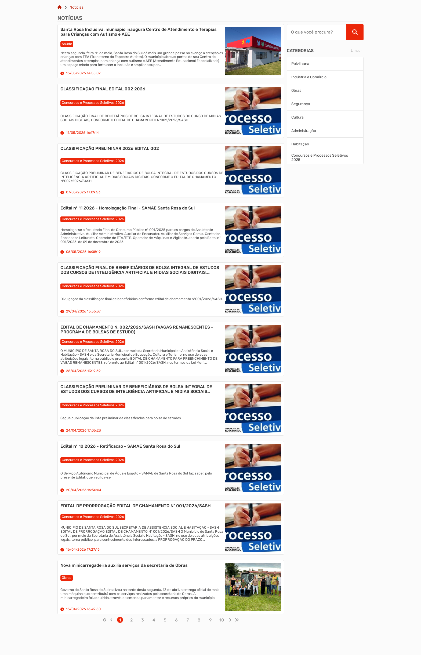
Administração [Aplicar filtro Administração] (303, 130)
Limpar (356, 51)
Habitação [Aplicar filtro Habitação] (300, 144)
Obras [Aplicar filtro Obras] (296, 90)
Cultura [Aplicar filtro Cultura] (297, 117)
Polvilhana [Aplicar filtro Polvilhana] (300, 63)
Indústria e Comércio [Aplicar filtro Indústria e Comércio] (308, 77)
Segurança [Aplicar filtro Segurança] (300, 104)
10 (221, 620)
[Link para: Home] (59, 7)
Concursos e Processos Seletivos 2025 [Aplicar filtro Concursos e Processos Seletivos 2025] (319, 157)
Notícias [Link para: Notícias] (77, 7)
